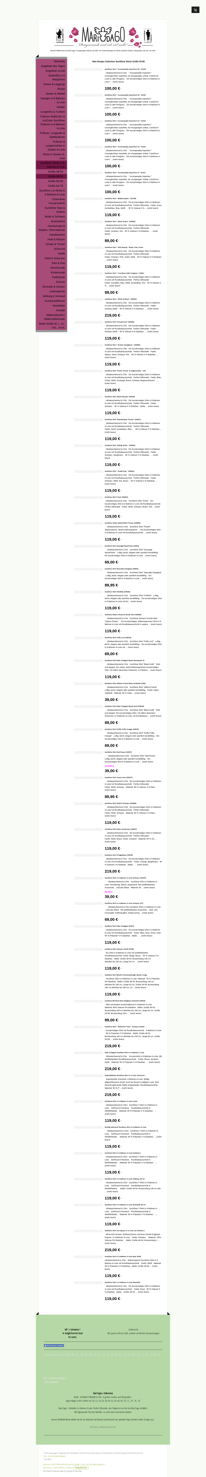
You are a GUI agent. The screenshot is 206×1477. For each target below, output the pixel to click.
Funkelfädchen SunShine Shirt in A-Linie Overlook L (125, 1075)
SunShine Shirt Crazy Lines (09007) (118, 777)
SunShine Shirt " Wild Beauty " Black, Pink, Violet (124, 247)
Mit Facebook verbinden (53, 1346)
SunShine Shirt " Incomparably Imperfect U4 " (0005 (125, 95)
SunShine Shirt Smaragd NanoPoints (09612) (122, 546)
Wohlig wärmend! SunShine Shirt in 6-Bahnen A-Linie (125, 1127)
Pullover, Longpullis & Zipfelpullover (52, 135)
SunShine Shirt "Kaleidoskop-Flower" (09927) (123, 419)
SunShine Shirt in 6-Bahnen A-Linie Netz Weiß (123, 1256)
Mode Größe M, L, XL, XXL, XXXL (52, 325)
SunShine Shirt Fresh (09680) (116, 497)
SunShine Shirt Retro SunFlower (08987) (121, 829)
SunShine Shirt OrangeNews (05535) (119, 855)
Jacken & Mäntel (55, 93)
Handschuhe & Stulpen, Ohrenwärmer (51, 228)
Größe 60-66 (55, 181)
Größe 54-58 (55, 176)
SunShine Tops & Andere (55, 209)
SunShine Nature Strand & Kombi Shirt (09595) (123, 615)
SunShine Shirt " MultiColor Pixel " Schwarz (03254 (124, 1027)
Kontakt (60, 310)
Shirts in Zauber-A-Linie (54, 156)
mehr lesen (118, 82)
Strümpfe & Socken (53, 286)
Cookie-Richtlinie (59, 1467)
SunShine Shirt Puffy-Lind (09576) (118, 638)
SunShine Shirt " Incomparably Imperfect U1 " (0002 (125, 173)
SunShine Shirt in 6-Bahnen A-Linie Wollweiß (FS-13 (125, 1205)
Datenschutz (47, 1467)
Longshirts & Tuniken (52, 111)
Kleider (61, 107)
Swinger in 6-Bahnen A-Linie (53, 100)
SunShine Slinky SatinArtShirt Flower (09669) (122, 523)
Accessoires (58, 221)
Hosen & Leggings (54, 84)
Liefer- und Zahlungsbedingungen (54, 1456)
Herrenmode (57, 267)
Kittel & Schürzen (55, 258)
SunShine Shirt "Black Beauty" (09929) (120, 397)
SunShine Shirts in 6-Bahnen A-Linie (52, 165)
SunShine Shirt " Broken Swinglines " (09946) (122, 345)
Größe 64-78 (55, 185)
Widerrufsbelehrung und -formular (68, 1464)
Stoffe (61, 253)
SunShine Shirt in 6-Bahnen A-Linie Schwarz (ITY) (124, 903)
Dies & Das (58, 263)
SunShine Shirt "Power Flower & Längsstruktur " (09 (125, 371)
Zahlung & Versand (54, 296)
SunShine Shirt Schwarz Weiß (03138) (119, 949)
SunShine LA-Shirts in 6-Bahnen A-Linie (52, 192)
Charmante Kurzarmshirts (57, 201)
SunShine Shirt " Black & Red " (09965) (120, 221)
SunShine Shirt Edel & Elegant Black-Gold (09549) (124, 706)
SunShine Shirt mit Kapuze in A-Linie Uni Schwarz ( (125, 1231)
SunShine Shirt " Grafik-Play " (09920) (119, 471)
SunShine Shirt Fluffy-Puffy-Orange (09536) (122, 729)
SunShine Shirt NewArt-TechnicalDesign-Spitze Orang (126, 975)
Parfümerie (58, 277)
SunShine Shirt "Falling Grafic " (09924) (120, 445)
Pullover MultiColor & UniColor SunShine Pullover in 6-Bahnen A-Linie (52, 122)
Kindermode (58, 272)
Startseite (59, 61)
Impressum (46, 1464)
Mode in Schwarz (55, 216)
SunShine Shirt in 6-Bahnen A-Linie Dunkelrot (123, 1153)
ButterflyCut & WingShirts (57, 77)
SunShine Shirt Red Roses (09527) (118, 752)
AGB (53, 1464)
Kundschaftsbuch (55, 300)
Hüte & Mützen (56, 239)
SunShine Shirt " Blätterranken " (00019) (120, 198)
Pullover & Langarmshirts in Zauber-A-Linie (55, 145)
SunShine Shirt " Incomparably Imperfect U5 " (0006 (125, 69)
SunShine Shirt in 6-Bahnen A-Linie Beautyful (122, 1282)
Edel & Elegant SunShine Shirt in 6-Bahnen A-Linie (124, 1053)
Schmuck (59, 248)
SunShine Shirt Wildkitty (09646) (117, 592)
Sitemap (69, 1467)
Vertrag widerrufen (81, 1467)
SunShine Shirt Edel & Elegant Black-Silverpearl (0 (124, 660)
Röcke (61, 88)
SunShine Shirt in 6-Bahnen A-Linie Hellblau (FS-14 (125, 1179)
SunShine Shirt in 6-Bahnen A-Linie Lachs (121, 1101)
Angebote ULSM (55, 70)
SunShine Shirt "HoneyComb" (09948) (119, 322)
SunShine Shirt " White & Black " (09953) (121, 299)
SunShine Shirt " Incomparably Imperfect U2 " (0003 (125, 147)
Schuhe (60, 281)
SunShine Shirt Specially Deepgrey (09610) (121, 569)
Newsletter (59, 305)
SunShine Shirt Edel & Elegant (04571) (119, 926)
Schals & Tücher (55, 244)
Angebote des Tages (53, 66)
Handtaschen (57, 234)
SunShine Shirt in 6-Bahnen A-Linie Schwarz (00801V (125, 878)
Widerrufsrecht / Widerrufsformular (54, 317)
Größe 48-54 (55, 171)
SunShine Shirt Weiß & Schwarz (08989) (120, 803)
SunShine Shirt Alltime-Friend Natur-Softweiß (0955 (125, 683)
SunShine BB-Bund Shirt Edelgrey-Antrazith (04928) (125, 1001)
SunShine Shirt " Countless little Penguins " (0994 (124, 273)
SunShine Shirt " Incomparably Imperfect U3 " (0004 (125, 121)
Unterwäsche (57, 291)
